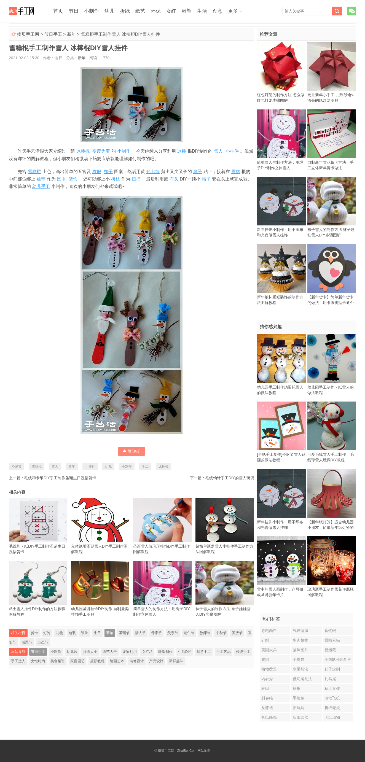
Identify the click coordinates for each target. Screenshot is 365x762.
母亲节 (156, 633)
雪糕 (235, 171)
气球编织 (300, 630)
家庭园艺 (77, 661)
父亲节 (172, 633)
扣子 (108, 171)
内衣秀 (267, 679)
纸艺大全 (110, 652)
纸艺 (140, 11)
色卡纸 (153, 171)
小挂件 (232, 151)
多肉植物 (300, 640)
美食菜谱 (57, 661)
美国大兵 (269, 650)
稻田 (265, 688)
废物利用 (129, 652)
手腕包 (298, 698)
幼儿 (109, 11)
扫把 (135, 179)
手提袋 (298, 659)
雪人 (218, 151)
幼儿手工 (41, 186)
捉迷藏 (330, 650)
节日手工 (53, 34)
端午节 (189, 633)
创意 (217, 11)
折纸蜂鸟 (269, 717)
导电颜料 (269, 630)
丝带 (41, 179)
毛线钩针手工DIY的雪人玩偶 (229, 478)
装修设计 (137, 661)
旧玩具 (298, 708)
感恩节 (27, 642)
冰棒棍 (83, 151)
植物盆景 (269, 669)
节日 (74, 11)
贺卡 (34, 633)
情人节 (140, 633)
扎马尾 (330, 679)
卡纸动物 (332, 717)
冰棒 (181, 151)
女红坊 (147, 652)
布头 (174, 179)
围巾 (61, 179)
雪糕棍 (34, 171)
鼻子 (197, 171)
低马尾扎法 (302, 679)
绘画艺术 (117, 661)
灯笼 (46, 633)
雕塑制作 (165, 652)
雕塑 (187, 11)
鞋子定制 (332, 669)
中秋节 (221, 633)
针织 (265, 640)
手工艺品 (223, 652)
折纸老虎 (332, 708)
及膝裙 (267, 708)
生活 (202, 11)
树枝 (115, 179)
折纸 (125, 11)
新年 (71, 34)
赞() (131, 451)
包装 (72, 633)
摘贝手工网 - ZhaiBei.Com (177, 751)
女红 (171, 11)
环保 (156, 11)
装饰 (73, 179)
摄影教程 (97, 661)
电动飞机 (332, 698)
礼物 (59, 633)
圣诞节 (17, 466)
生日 (97, 633)
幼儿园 (72, 652)
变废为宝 (101, 151)
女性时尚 (38, 661)
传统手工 (243, 652)
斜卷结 (267, 698)
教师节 (205, 633)
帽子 (206, 179)
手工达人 (18, 661)
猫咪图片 (300, 650)
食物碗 (330, 630)
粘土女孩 (332, 688)
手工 (145, 466)
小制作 (91, 11)
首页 (58, 11)
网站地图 (204, 751)
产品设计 (156, 661)
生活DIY (184, 652)
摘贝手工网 (28, 34)
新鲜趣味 (176, 661)
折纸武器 (300, 717)
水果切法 (300, 669)
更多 (233, 11)
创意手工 (204, 652)
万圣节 (42, 642)
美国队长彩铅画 (337, 659)
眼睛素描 (332, 640)
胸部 (265, 659)
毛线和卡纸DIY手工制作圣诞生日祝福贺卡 (60, 478)
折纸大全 (90, 652)
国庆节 (237, 633)
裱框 (296, 688)
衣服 (96, 171)
